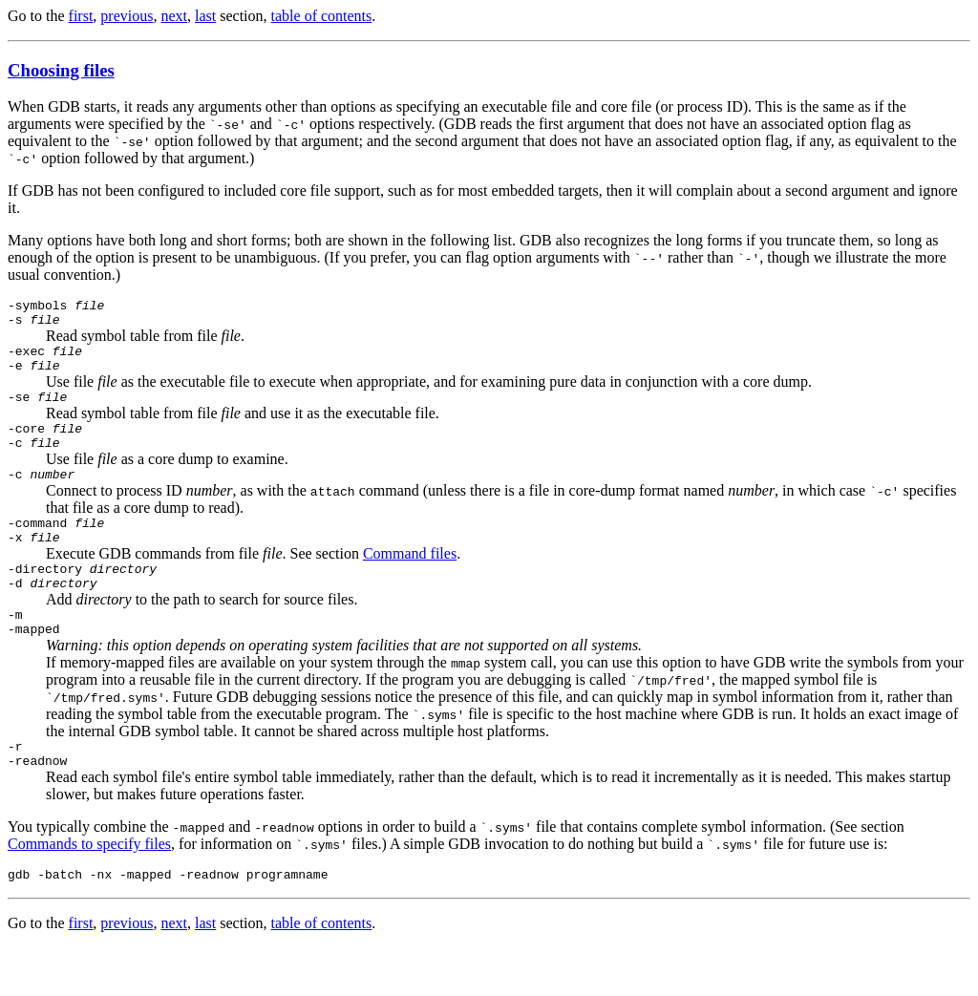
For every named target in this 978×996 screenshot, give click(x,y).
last (205, 16)
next (173, 16)
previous (126, 16)
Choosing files (61, 70)
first (81, 16)
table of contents (321, 16)
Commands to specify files (89, 889)
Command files (410, 582)
